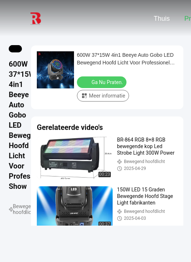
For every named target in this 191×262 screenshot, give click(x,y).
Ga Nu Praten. (102, 82)
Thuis (162, 18)
